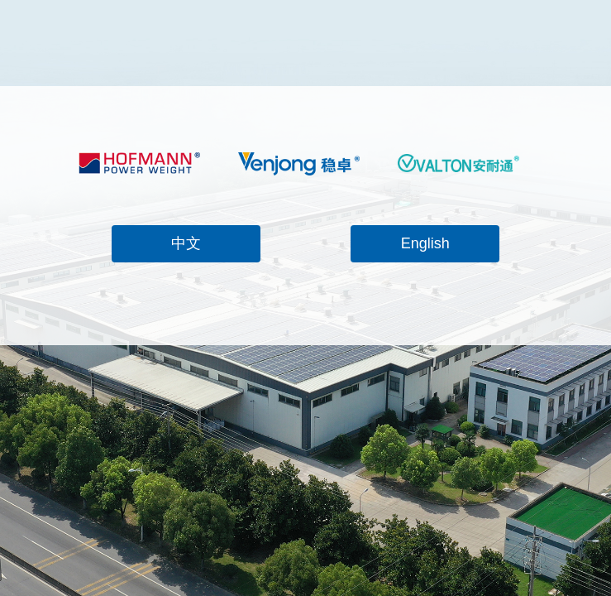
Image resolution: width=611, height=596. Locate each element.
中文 (186, 243)
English (425, 243)
